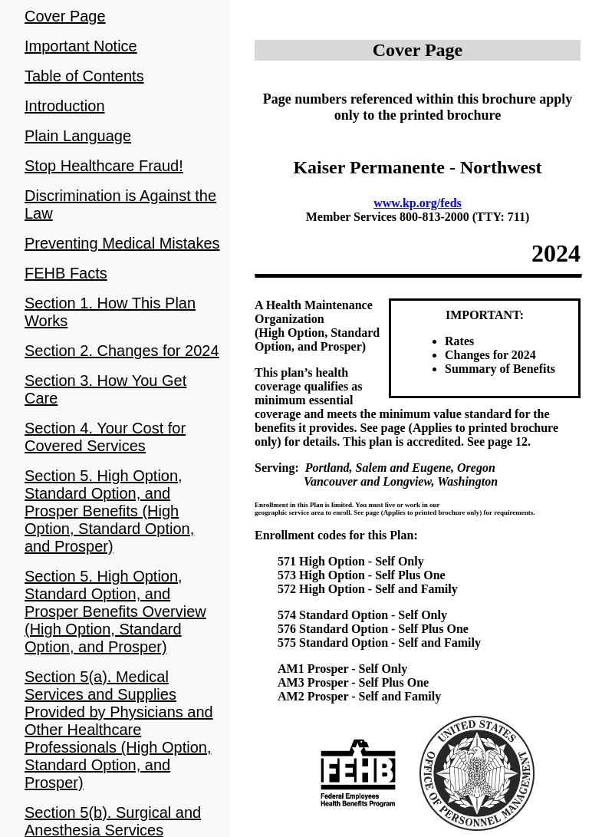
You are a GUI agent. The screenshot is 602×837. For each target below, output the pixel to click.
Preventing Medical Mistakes (122, 243)
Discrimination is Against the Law (120, 204)
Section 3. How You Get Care (105, 389)
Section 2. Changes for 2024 (122, 350)
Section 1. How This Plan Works (110, 312)
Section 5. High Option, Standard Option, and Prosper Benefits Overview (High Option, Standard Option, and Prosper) (115, 611)
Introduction (65, 105)
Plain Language (78, 135)
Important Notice (81, 46)
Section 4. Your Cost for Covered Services (105, 437)
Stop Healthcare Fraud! (104, 165)
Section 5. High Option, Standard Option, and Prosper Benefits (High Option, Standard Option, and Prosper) (109, 511)
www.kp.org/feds (417, 202)
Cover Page (65, 16)
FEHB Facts (66, 273)
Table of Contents (84, 76)
